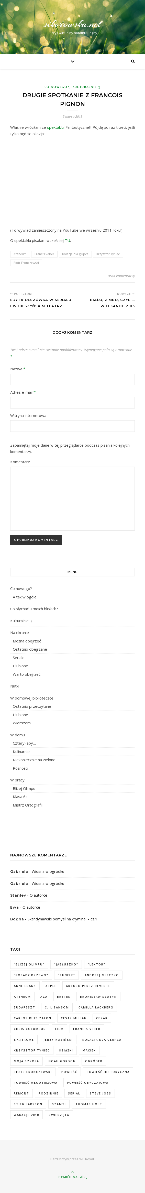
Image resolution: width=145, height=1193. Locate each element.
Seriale (19, 657)
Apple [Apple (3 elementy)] (51, 986)
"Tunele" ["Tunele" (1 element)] (66, 975)
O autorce (38, 895)
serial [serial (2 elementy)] (74, 1093)
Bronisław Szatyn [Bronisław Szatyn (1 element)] (98, 996)
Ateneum (20, 254)
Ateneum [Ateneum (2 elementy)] (22, 996)
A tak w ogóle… (26, 596)
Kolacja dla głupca (75, 254)
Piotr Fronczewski (26, 263)
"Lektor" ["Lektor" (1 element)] (96, 964)
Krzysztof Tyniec (108, 254)
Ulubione (20, 665)
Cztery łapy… (24, 743)
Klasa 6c (20, 796)
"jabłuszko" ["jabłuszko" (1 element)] (66, 964)
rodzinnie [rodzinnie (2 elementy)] (49, 1093)
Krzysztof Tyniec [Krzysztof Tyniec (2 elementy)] (32, 1050)
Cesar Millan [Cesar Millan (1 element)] (74, 1018)
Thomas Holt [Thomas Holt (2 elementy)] (88, 1104)
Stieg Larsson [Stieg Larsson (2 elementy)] (28, 1104)
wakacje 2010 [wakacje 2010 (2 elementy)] (26, 1115)
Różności (20, 768)
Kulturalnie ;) (87, 87)
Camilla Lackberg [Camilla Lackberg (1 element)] (96, 1007)
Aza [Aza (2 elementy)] (44, 996)
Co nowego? (57, 87)
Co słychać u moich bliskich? (34, 608)
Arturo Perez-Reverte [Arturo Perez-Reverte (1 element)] (88, 986)
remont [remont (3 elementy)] (21, 1093)
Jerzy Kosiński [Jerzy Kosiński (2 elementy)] (58, 1039)
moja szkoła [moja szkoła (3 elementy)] (26, 1061)
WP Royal (86, 1159)
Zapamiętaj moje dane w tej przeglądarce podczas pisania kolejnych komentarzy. (70, 448)
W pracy (17, 779)
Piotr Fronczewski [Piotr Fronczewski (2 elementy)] (33, 1072)
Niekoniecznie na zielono (34, 759)
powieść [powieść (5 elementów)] (69, 1072)
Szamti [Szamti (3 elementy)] (59, 1104)
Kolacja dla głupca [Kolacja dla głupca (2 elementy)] (101, 1039)
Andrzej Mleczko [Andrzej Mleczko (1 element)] (102, 975)
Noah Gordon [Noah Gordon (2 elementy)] (62, 1061)
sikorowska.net (72, 23)
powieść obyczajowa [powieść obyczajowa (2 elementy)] (87, 1082)
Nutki (14, 686)
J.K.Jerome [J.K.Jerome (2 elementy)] (24, 1039)
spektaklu (55, 127)
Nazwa (17, 368)
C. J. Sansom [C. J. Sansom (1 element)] (57, 1007)
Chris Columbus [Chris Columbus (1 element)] (30, 1029)
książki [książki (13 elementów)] (66, 1050)
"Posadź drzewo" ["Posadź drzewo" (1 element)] (31, 975)
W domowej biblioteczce (31, 698)
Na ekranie (19, 632)
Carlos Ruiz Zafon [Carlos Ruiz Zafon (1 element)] (32, 1018)
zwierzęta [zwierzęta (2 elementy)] (59, 1115)
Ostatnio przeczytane (32, 706)
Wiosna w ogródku (48, 871)
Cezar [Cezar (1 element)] (102, 1018)
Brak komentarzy (121, 275)
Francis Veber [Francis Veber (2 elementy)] (87, 1029)
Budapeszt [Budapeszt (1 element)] (24, 1007)
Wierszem (22, 722)
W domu (17, 734)
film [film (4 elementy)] (59, 1029)
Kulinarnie (21, 751)
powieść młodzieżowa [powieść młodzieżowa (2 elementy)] (36, 1082)
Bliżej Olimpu (24, 788)
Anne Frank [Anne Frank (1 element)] (25, 986)
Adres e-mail (23, 392)
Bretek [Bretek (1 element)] (64, 996)
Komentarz (20, 461)
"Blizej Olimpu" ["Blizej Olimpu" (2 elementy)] (29, 964)
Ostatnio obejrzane (30, 649)
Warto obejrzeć (26, 674)
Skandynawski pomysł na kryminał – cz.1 (62, 918)
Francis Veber (44, 254)
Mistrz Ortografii (27, 805)
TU (67, 240)
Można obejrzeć (27, 640)
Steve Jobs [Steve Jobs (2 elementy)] (100, 1093)
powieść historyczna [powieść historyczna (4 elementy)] (108, 1072)
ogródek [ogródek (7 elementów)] (94, 1061)
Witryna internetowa (28, 415)
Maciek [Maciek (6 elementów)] (89, 1050)
